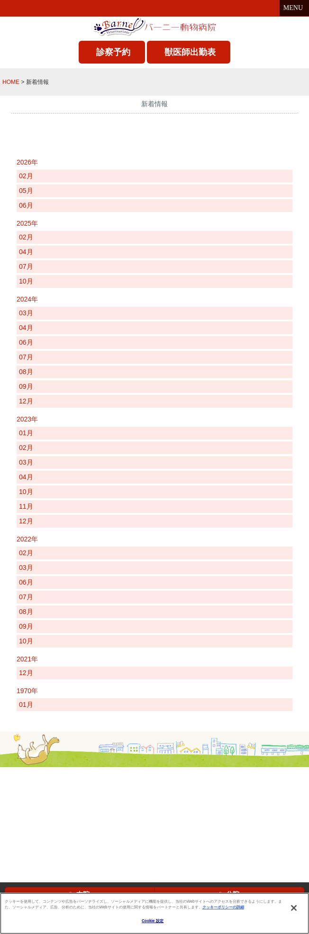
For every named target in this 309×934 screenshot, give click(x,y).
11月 (26, 506)
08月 (26, 371)
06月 (26, 205)
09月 (26, 386)
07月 (26, 266)
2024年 (27, 299)
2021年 (27, 659)
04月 (26, 252)
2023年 (27, 419)
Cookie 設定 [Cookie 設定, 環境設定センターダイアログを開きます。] (153, 921)
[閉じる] (293, 907)
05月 (26, 190)
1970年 (27, 691)
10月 (26, 281)
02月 (26, 176)
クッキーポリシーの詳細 (223, 907)
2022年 (27, 539)
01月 (26, 433)
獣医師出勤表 (190, 52)
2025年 (27, 223)
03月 (26, 313)
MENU (294, 8)
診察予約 (113, 52)
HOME (10, 82)
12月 (26, 401)
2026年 (27, 162)
